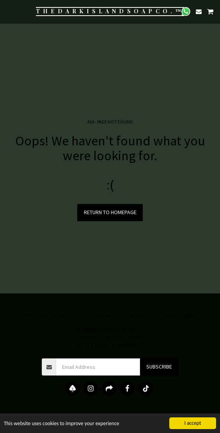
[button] (8, 11)
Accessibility (128, 345)
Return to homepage (110, 212)
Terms (83, 345)
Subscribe (159, 366)
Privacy (102, 345)
